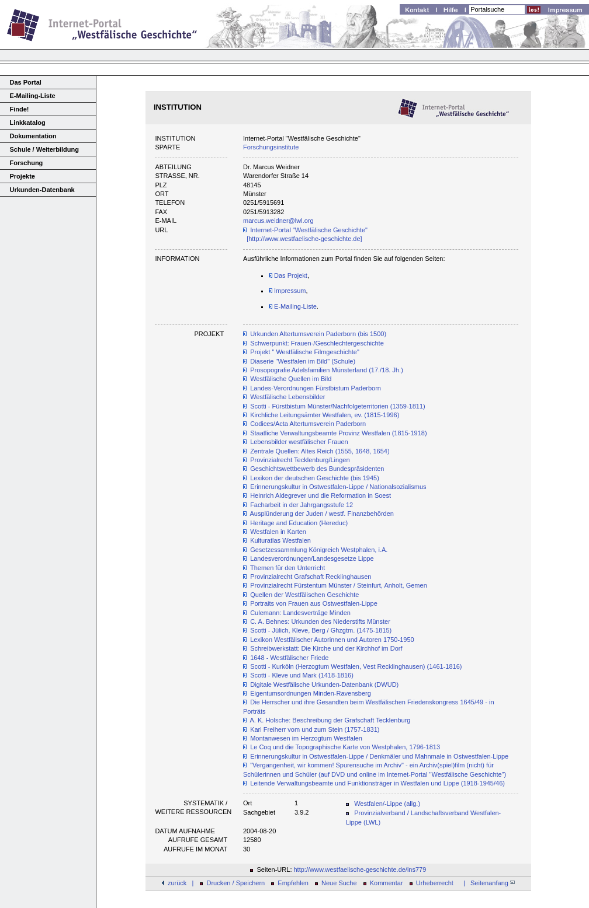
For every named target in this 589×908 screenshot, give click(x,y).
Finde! (19, 109)
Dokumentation (33, 135)
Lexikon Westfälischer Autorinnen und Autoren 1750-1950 (332, 639)
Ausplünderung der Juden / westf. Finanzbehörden (322, 513)
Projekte (22, 176)
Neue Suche (339, 882)
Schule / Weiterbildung (44, 149)
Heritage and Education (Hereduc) (299, 522)
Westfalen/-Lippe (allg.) (387, 803)
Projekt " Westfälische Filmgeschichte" (304, 351)
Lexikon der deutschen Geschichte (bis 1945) (314, 477)
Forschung (26, 162)
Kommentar (386, 882)
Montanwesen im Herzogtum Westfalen (306, 738)
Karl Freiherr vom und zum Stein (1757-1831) (314, 729)
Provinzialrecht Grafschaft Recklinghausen (310, 576)
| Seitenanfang (487, 882)
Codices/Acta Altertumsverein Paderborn (308, 423)
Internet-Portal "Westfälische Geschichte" (309, 229)
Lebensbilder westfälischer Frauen (299, 441)
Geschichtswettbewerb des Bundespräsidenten (317, 468)
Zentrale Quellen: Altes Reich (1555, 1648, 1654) (319, 451)
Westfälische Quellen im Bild (290, 378)
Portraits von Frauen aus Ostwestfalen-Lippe (313, 603)
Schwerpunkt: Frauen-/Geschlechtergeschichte (317, 343)
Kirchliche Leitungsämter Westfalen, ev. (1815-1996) (324, 414)
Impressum (287, 290)
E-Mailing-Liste (33, 95)
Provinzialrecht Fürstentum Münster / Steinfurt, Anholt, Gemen (338, 585)
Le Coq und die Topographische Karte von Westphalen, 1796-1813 (345, 746)
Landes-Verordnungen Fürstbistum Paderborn (315, 388)
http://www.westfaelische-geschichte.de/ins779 (360, 869)
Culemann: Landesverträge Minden (300, 612)
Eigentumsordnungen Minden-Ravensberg (310, 693)
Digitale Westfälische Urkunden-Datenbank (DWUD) (324, 684)
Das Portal (25, 82)
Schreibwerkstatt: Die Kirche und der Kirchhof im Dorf (326, 648)
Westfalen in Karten (278, 531)
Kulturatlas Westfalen (280, 540)
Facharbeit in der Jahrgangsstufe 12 (301, 504)
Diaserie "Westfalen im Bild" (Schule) (302, 361)
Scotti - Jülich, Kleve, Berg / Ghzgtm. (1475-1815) (320, 630)
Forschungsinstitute (271, 147)
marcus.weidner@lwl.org (278, 220)
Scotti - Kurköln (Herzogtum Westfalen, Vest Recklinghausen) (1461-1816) (356, 666)
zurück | (180, 882)
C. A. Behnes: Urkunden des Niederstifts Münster (320, 621)
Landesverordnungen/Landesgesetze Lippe (312, 558)
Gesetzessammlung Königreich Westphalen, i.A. (318, 549)
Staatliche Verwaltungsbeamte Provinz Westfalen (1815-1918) (338, 432)
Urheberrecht (434, 882)
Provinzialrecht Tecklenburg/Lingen (299, 459)
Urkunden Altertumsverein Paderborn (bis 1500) (318, 333)
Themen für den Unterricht (287, 567)
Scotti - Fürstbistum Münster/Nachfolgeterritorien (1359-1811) (337, 406)
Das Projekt (288, 275)
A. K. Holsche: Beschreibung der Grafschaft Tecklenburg (330, 720)
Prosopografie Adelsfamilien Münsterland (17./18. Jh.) (326, 369)
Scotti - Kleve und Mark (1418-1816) (302, 675)
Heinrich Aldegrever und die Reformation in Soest (320, 495)
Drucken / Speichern (236, 882)
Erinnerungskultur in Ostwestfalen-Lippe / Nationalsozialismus (338, 486)
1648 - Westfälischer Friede (289, 657)
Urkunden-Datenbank (42, 189)
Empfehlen (293, 882)
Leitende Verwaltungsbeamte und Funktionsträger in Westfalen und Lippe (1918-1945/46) (377, 783)
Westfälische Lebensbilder (287, 396)
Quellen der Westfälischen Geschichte (304, 594)
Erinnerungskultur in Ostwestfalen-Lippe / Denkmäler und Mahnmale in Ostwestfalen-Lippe (379, 756)
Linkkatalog (28, 122)
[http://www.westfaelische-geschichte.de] (304, 238)
